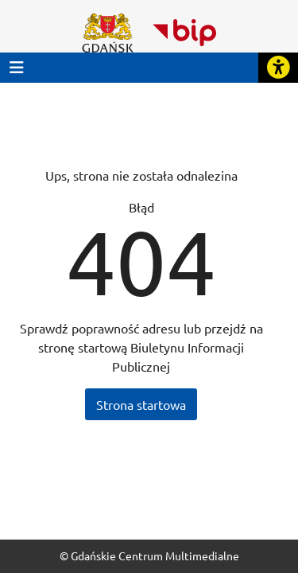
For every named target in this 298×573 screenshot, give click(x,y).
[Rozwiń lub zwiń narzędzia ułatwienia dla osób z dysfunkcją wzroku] (278, 68)
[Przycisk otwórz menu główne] (16, 67)
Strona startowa (141, 404)
